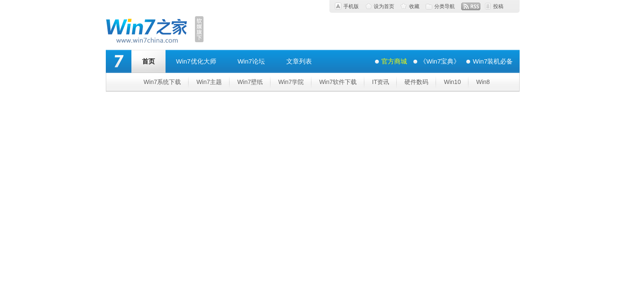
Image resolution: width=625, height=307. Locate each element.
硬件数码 (416, 81)
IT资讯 (380, 81)
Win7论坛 (251, 61)
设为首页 (384, 6)
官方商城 (394, 61)
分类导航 (444, 6)
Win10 (452, 81)
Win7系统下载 (162, 81)
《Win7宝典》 (440, 61)
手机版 (351, 6)
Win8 (483, 81)
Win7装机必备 (493, 61)
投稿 (498, 6)
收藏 (414, 6)
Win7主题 (209, 81)
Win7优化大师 (196, 61)
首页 (148, 61)
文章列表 (299, 61)
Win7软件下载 (338, 81)
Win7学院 (291, 81)
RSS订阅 (470, 6)
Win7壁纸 (250, 81)
